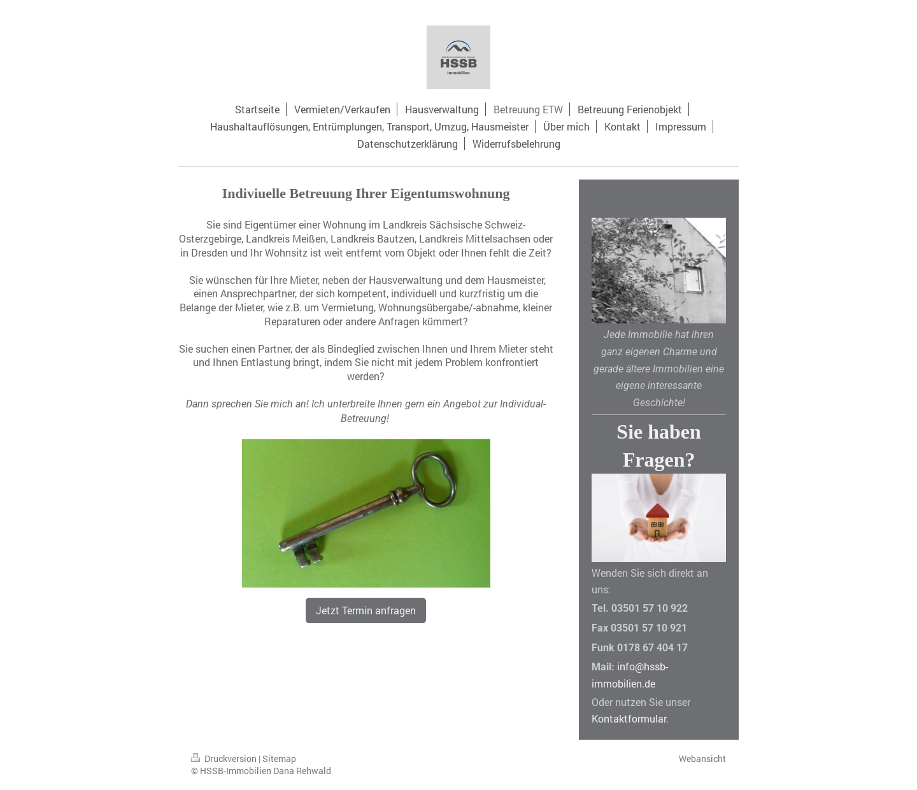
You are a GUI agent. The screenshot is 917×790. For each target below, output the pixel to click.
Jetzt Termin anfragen (366, 610)
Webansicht (702, 758)
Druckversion (225, 758)
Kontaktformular (629, 718)
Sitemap (279, 758)
